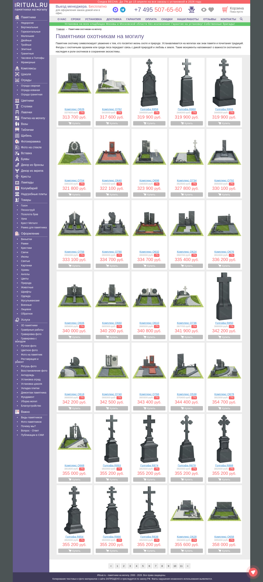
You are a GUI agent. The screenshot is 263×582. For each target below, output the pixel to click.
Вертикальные (29, 27)
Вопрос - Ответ (30, 430)
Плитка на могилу (30, 118)
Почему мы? (28, 426)
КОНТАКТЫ (228, 19)
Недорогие (27, 22)
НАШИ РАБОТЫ (188, 19)
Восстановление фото (34, 370)
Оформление (27, 233)
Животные (27, 287)
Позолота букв (29, 214)
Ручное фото (28, 345)
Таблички (24, 130)
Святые (25, 261)
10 (175, 566)
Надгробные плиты (31, 194)
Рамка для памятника (34, 227)
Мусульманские (30, 300)
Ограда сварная (30, 85)
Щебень (23, 136)
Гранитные (27, 53)
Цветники (24, 100)
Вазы (21, 124)
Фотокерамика (28, 141)
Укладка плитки (30, 388)
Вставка (23, 153)
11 (181, 566)
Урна (24, 218)
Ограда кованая (30, 90)
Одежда (26, 296)
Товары (23, 200)
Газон (24, 205)
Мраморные (28, 62)
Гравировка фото (31, 334)
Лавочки (23, 112)
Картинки (26, 265)
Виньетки (26, 239)
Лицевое (26, 309)
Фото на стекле (28, 147)
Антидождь (27, 375)
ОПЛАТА (151, 19)
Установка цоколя (31, 383)
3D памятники (29, 325)
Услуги (22, 320)
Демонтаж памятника (33, 392)
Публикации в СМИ (32, 434)
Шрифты (26, 291)
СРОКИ (75, 19)
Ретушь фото (29, 366)
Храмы (25, 269)
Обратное (27, 313)
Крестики (26, 247)
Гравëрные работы (32, 329)
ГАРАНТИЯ (133, 19)
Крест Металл (29, 223)
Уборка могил (29, 401)
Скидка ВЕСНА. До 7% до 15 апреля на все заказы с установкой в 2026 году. (150, 1)
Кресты (23, 176)
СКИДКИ (166, 19)
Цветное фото (29, 350)
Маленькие (27, 36)
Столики (23, 106)
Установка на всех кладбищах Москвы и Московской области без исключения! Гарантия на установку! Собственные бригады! (150, 23)
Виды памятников (31, 417)
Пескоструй (28, 209)
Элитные (26, 49)
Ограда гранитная (31, 94)
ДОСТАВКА (114, 19)
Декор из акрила (29, 171)
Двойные (26, 40)
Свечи (24, 252)
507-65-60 (158, 9)
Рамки (24, 243)
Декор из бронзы (29, 165)
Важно (22, 412)
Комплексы (25, 68)
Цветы (24, 278)
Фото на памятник (31, 354)
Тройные (26, 44)
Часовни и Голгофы (32, 57)
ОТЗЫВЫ (209, 19)
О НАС (62, 19)
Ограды (23, 80)
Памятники (25, 17)
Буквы (22, 159)
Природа (26, 283)
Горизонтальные (31, 31)
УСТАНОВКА (93, 19)
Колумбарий (26, 188)
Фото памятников (31, 421)
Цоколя (23, 74)
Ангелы (25, 274)
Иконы (25, 256)
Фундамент (27, 396)
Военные (26, 304)
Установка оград (31, 379)
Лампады (24, 182)
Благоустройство (31, 405)
